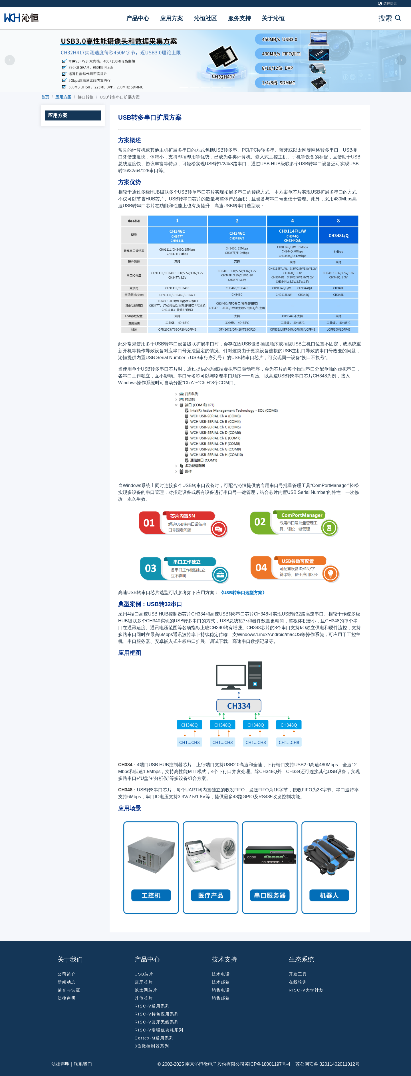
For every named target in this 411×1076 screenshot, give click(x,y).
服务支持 (239, 18)
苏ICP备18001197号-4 (267, 1064)
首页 (45, 97)
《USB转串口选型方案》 (243, 592)
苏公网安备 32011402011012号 (325, 1064)
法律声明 (60, 1064)
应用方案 (171, 18)
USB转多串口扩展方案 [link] (120, 97)
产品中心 (137, 18)
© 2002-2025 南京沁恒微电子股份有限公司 (201, 1064)
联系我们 (83, 1064)
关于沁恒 (273, 18)
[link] (45, 97)
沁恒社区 (205, 18)
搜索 (389, 18)
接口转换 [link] (86, 97)
